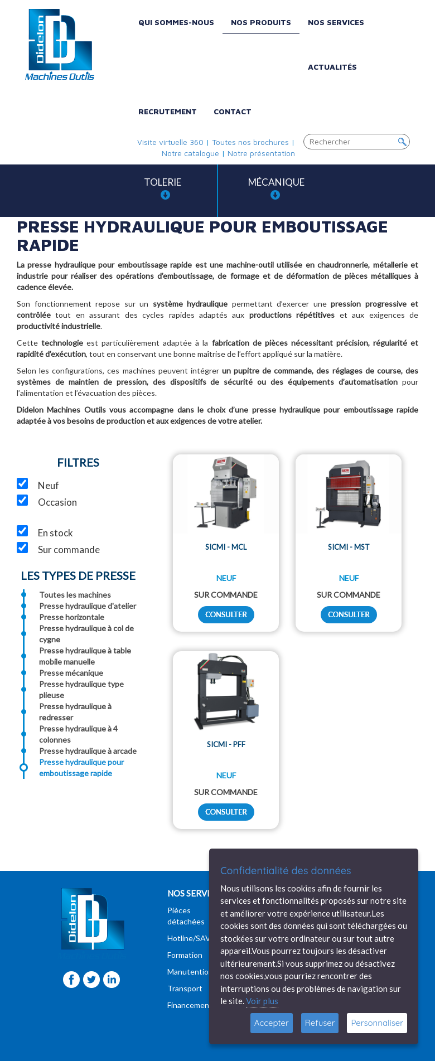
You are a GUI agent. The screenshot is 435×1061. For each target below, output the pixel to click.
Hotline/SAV (189, 938)
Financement (189, 1005)
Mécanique (276, 188)
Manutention (190, 971)
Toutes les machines (75, 594)
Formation (184, 955)
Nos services (336, 22)
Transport (184, 988)
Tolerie (162, 188)
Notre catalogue (190, 153)
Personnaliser (377, 1023)
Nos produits (261, 22)
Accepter (271, 1023)
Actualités (332, 66)
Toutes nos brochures (250, 142)
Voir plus (262, 1001)
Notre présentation (261, 153)
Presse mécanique (71, 672)
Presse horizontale (71, 617)
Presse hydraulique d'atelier (87, 606)
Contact (233, 111)
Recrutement (167, 111)
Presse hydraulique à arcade (88, 750)
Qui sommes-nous (176, 22)
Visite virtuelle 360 (170, 142)
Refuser (320, 1023)
